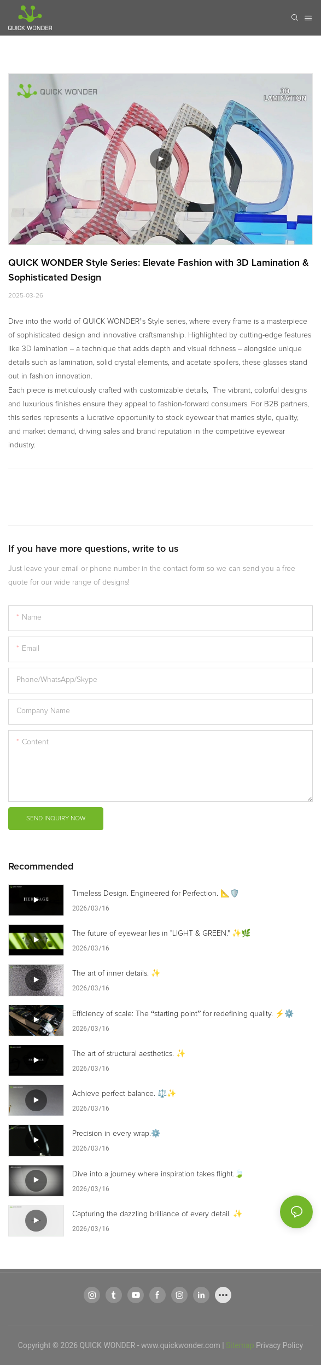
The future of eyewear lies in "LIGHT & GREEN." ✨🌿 (161, 933)
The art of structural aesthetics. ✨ (128, 1054)
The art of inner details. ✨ (116, 973)
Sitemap (240, 1345)
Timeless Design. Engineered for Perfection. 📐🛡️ (155, 893)
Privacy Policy (279, 1345)
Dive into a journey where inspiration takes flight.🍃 (158, 1174)
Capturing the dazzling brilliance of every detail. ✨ (157, 1214)
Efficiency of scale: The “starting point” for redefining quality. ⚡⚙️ (183, 1014)
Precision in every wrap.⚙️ (116, 1134)
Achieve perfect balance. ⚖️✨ (124, 1094)
